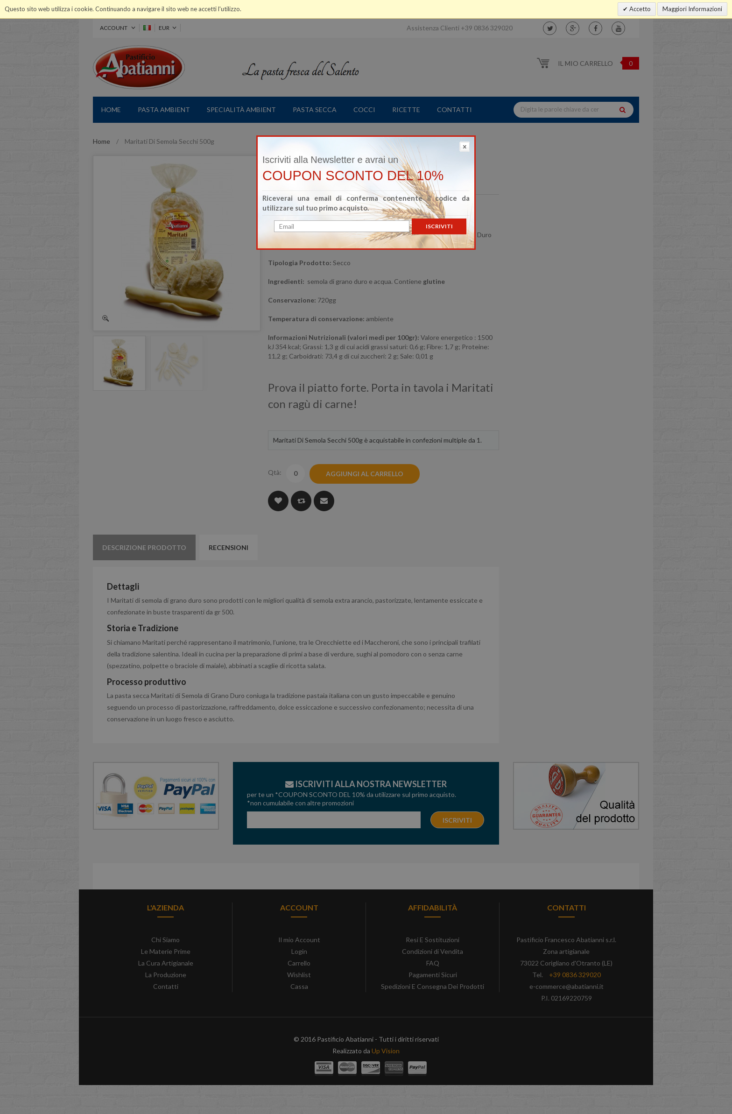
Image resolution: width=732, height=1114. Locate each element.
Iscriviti (439, 226)
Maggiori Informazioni (692, 9)
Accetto (639, 9)
